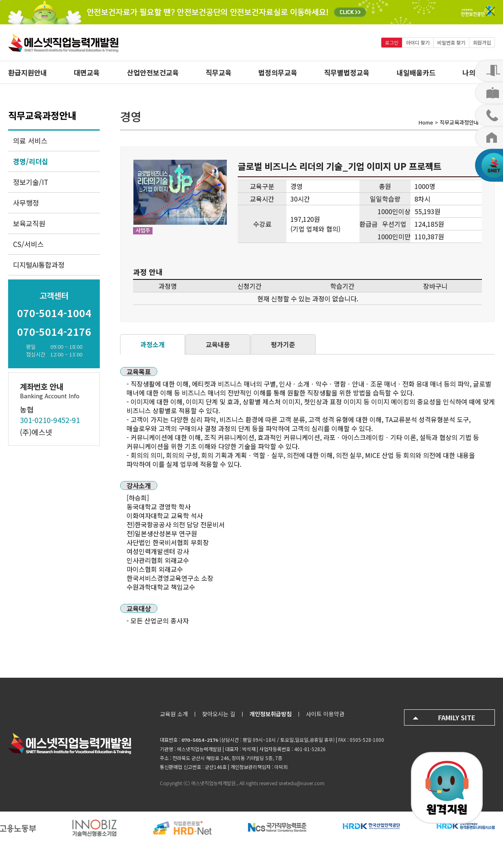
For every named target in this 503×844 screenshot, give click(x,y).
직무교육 (219, 72)
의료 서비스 (30, 140)
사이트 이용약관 (325, 714)
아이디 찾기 (418, 42)
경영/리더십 (30, 161)
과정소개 (152, 344)
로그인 (391, 42)
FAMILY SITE (456, 717)
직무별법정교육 (347, 72)
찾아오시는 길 (218, 714)
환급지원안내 (27, 72)
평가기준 (283, 344)
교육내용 (218, 344)
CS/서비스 (28, 244)
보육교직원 (29, 223)
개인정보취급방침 (270, 714)
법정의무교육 (277, 72)
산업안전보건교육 (153, 72)
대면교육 (87, 72)
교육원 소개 (174, 714)
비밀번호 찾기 (451, 42)
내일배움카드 (416, 72)
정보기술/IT (30, 182)
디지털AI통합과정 (38, 265)
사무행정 (26, 203)
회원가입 (482, 42)
